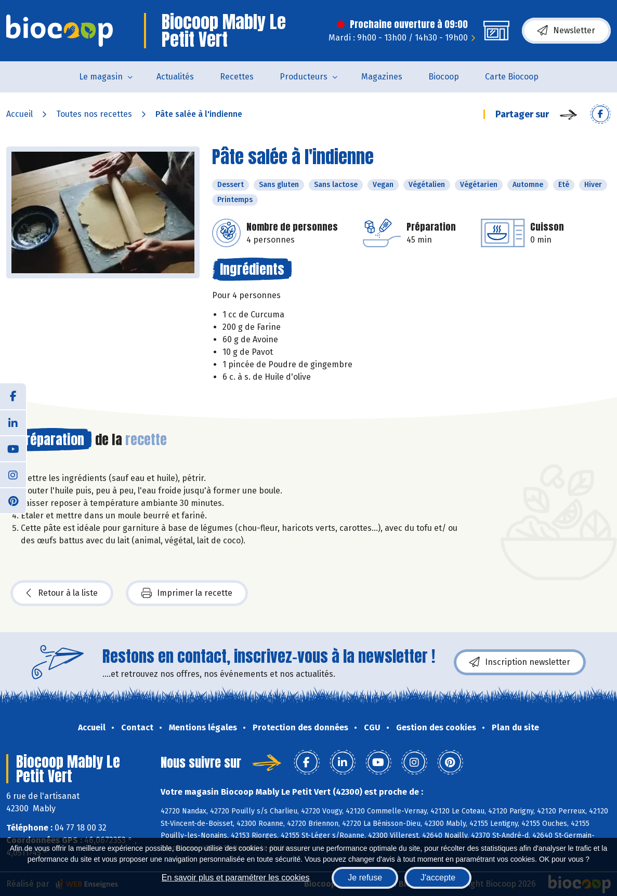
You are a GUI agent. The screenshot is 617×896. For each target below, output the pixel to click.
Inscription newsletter (519, 662)
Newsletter (566, 30)
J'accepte (438, 877)
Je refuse (365, 877)
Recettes (237, 77)
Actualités (175, 77)
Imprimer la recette (186, 593)
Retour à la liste (62, 593)
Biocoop (443, 77)
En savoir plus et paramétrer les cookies (236, 877)
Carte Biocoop (512, 77)
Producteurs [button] (303, 77)
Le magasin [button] (101, 77)
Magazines (381, 77)
